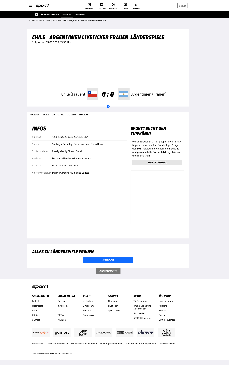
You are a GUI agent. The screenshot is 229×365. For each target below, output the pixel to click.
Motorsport (37, 305)
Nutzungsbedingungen (111, 343)
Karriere (163, 305)
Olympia (36, 319)
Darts (34, 310)
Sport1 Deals (114, 310)
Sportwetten (139, 313)
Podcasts (87, 310)
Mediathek (88, 301)
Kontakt (162, 310)
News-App (113, 301)
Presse (162, 315)
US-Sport (36, 315)
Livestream (88, 305)
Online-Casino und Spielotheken (142, 307)
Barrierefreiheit (167, 343)
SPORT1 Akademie (142, 318)
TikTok (61, 315)
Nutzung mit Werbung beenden (141, 343)
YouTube (62, 319)
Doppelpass (88, 315)
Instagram (63, 305)
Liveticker (113, 305)
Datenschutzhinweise (57, 343)
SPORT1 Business (167, 319)
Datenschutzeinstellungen (84, 343)
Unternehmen (166, 301)
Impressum (37, 343)
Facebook (62, 301)
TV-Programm (140, 301)
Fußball (35, 301)
